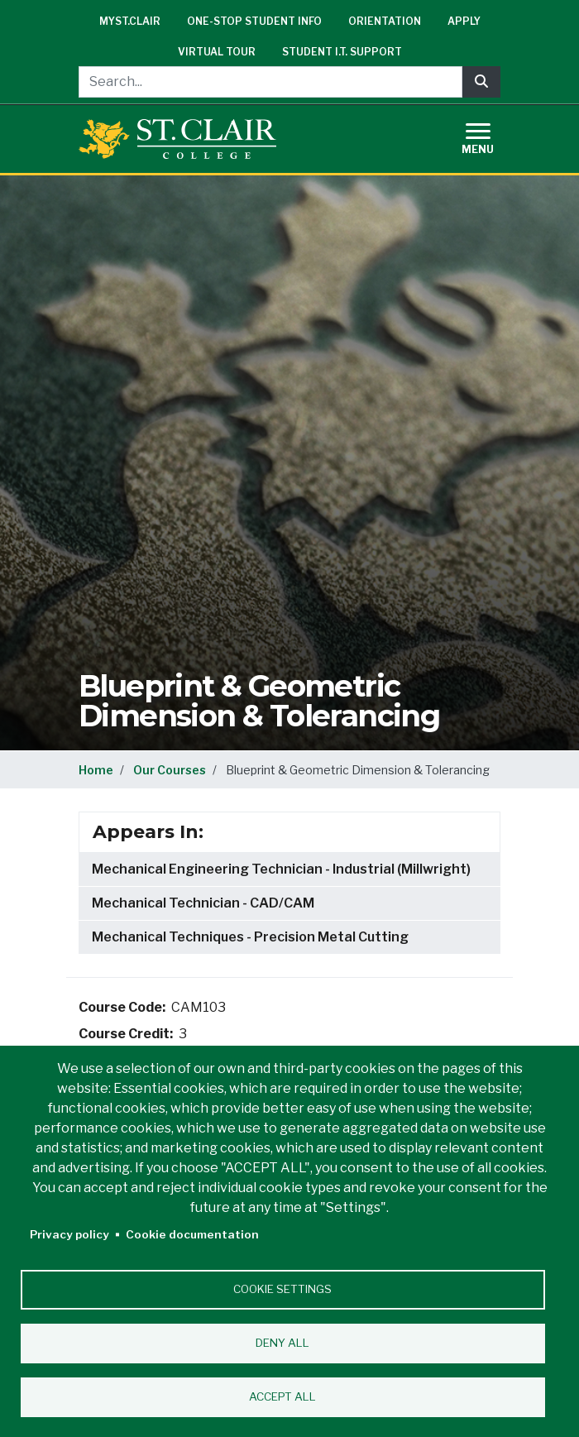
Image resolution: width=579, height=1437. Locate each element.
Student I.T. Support (342, 52)
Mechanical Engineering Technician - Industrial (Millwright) (281, 869)
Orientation (384, 21)
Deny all (282, 1342)
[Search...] (270, 82)
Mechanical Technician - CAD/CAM (203, 903)
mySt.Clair (129, 21)
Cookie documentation (192, 1234)
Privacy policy (69, 1234)
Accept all (282, 1396)
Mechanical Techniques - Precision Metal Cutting (250, 937)
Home (96, 770)
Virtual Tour (217, 52)
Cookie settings (282, 1289)
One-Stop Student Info (254, 21)
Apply (464, 21)
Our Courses (169, 770)
